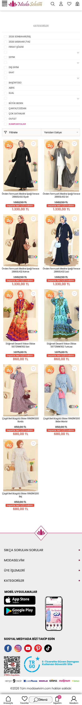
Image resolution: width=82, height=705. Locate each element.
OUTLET (12, 118)
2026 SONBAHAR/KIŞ (20, 36)
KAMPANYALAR (17, 124)
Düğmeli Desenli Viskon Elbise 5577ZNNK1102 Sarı (20, 345)
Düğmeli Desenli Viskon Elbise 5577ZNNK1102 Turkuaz (61, 345)
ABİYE (12, 87)
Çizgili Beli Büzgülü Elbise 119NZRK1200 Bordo (20, 420)
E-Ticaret (28, 686)
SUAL (11, 93)
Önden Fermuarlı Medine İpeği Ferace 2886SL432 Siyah (20, 195)
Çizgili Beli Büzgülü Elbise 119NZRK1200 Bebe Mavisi (61, 420)
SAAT (11, 72)
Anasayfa (8, 699)
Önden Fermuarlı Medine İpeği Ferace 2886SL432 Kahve (20, 270)
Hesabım (73, 699)
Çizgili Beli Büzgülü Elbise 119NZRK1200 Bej (20, 495)
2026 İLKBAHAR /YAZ (19, 41)
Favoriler (24, 699)
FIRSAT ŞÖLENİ (16, 46)
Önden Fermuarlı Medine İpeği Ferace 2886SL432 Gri (61, 195)
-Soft (19, 686)
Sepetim (57, 699)
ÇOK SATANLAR (17, 113)
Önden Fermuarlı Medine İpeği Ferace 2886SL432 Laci (61, 270)
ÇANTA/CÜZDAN (17, 108)
